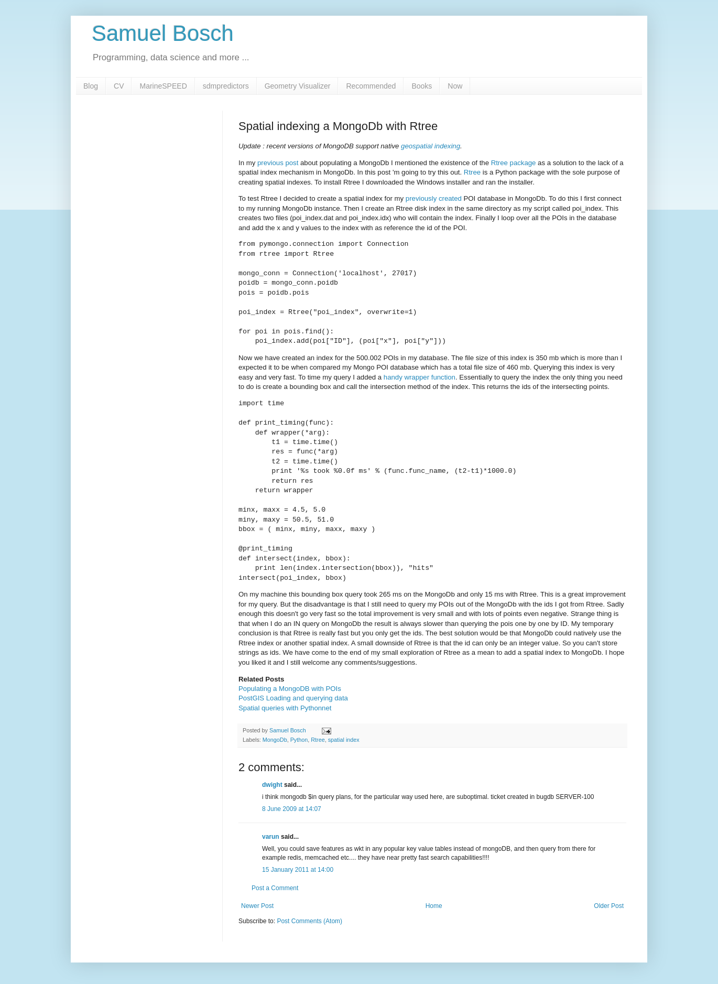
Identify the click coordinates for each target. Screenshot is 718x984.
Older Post (609, 906)
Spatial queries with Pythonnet (284, 708)
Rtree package (513, 163)
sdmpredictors (226, 86)
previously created (434, 198)
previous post (277, 163)
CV (119, 86)
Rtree (472, 172)
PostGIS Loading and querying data (293, 698)
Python (299, 740)
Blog (90, 86)
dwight (272, 784)
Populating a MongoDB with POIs (289, 689)
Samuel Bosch (163, 33)
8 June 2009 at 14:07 (291, 809)
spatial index (344, 740)
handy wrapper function (419, 377)
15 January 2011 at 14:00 (297, 869)
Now (455, 86)
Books (421, 86)
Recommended (371, 86)
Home (434, 906)
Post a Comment (275, 888)
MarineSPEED (163, 86)
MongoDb (275, 740)
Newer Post (257, 906)
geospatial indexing (430, 146)
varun (270, 836)
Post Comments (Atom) (309, 921)
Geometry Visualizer (298, 86)
